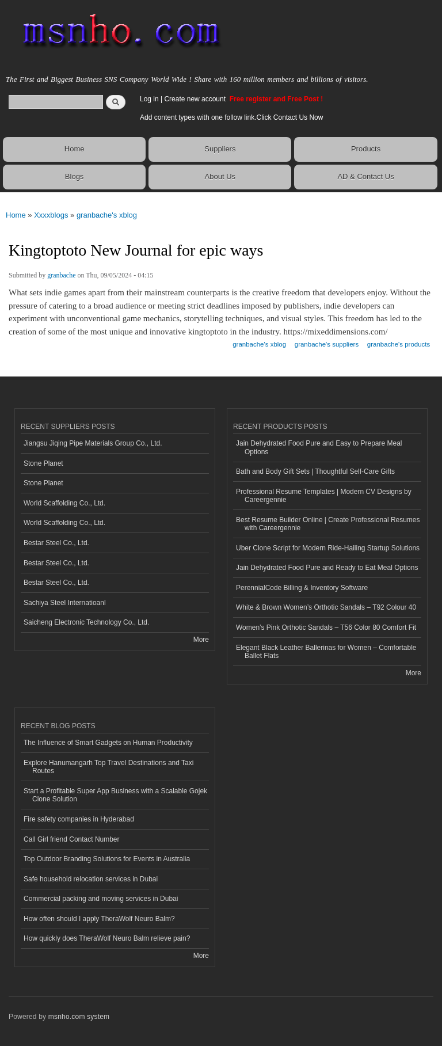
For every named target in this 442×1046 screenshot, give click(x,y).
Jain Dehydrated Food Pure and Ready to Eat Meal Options (327, 568)
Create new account (195, 99)
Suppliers (219, 148)
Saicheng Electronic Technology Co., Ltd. (86, 622)
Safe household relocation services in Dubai (91, 879)
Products (365, 148)
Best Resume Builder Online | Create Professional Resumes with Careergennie (328, 524)
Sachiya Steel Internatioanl (65, 603)
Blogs (74, 176)
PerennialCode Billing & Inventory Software (302, 588)
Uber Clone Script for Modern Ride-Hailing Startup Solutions (328, 548)
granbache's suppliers (327, 344)
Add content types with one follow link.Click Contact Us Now (231, 117)
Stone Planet (43, 463)
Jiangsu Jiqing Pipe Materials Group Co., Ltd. (93, 443)
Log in (149, 99)
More (201, 640)
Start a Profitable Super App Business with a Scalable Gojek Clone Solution (115, 795)
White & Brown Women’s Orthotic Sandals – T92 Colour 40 (326, 607)
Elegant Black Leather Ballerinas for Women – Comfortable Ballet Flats (326, 652)
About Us (220, 176)
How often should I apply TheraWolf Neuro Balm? (99, 919)
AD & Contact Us (365, 176)
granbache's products (398, 344)
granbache (61, 275)
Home (74, 148)
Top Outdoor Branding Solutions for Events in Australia (107, 859)
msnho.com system (78, 1017)
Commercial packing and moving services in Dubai (101, 899)
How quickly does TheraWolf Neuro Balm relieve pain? (107, 938)
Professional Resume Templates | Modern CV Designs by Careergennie (323, 496)
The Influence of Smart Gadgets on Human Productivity (108, 743)
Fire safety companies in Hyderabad (79, 819)
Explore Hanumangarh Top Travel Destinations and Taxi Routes (108, 767)
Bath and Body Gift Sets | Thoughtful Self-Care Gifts (315, 471)
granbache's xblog (107, 215)
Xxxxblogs (51, 215)
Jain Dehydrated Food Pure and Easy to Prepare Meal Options (319, 447)
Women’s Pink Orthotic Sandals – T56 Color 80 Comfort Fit (326, 627)
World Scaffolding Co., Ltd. (64, 503)
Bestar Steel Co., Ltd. (56, 543)
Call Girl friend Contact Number (72, 839)
